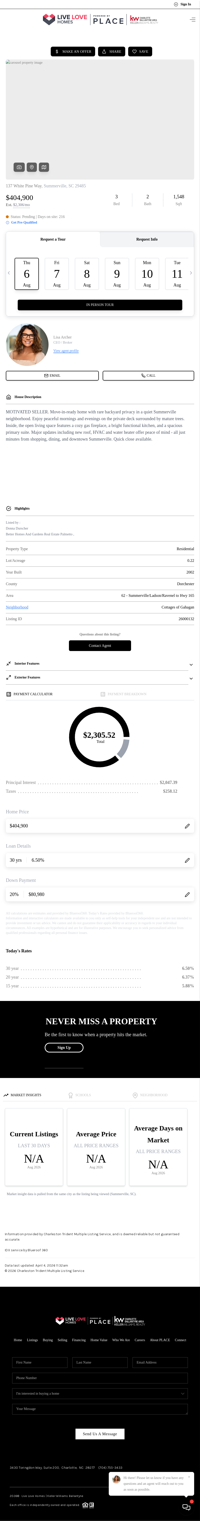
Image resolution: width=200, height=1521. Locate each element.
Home (18, 1337)
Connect (180, 1337)
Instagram (36, 1475)
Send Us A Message (100, 1431)
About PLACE (160, 1337)
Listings (32, 1337)
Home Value (99, 1337)
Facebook (17, 1475)
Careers (140, 1337)
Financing (79, 1337)
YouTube (73, 1475)
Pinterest (96, 1475)
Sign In (182, 4)
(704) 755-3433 (110, 1465)
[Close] (189, 1477)
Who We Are (121, 1337)
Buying (48, 1337)
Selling (62, 1337)
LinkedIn (55, 1475)
